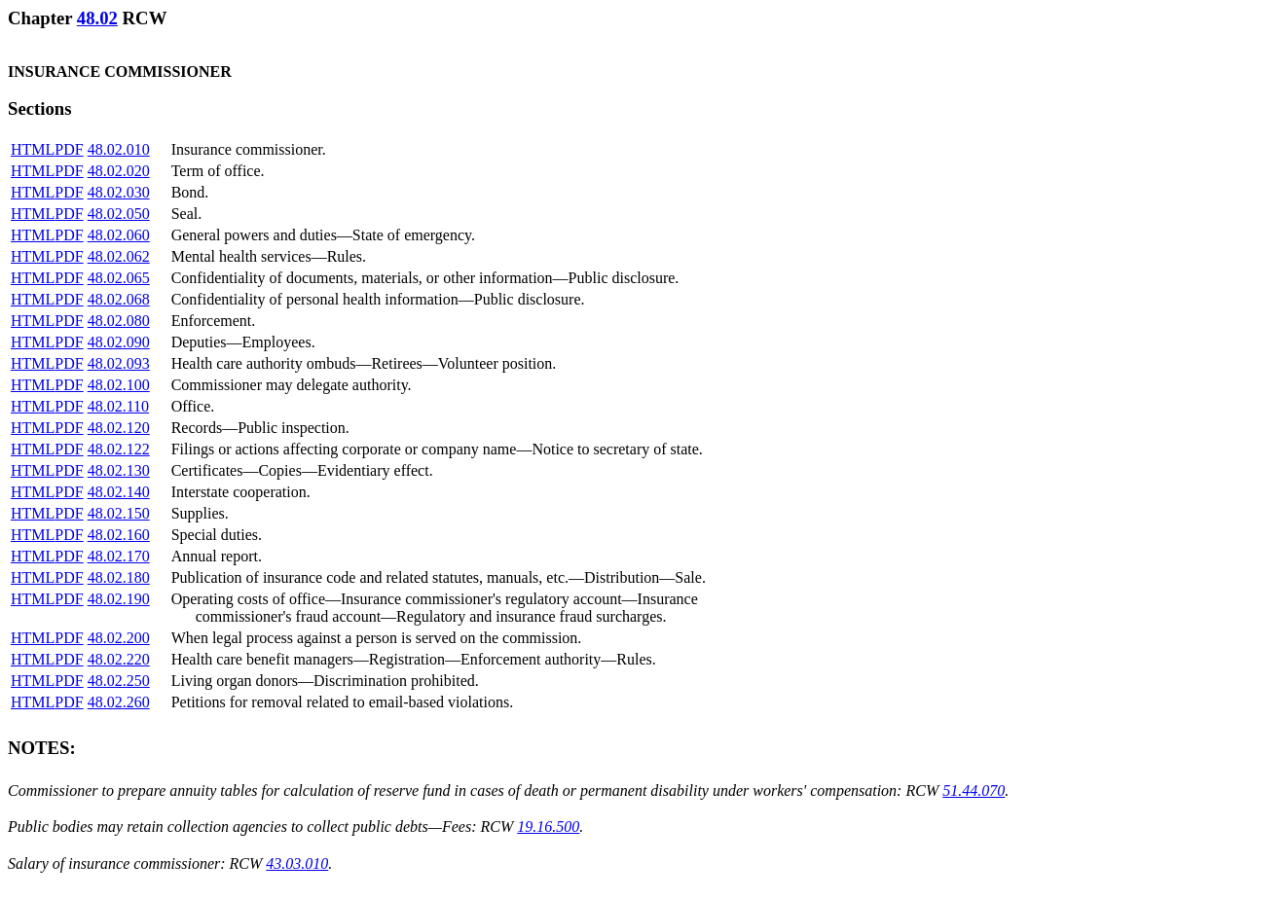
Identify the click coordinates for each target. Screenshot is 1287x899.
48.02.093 (119, 363)
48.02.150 (119, 513)
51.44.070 (973, 790)
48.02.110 (118, 406)
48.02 (97, 18)
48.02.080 (119, 320)
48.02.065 (119, 278)
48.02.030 (119, 192)
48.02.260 (119, 702)
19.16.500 (548, 826)
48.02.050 (119, 213)
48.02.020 (119, 170)
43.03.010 (297, 863)
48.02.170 (119, 556)
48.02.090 (119, 342)
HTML (33, 149)
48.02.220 (119, 659)
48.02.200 (119, 637)
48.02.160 (119, 534)
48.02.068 (119, 299)
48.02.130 (119, 470)
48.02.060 (119, 235)
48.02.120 (119, 427)
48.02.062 (119, 256)
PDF (69, 149)
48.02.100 (119, 385)
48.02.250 (119, 680)
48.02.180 (119, 577)
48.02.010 (119, 149)
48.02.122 (119, 449)
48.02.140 (119, 492)
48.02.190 (119, 599)
